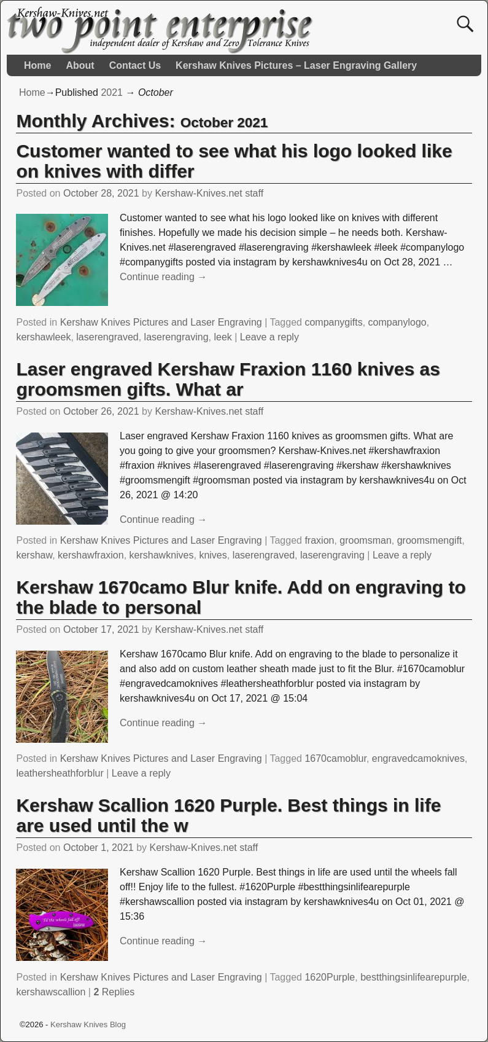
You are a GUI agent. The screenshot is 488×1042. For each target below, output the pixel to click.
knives (213, 555)
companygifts (333, 322)
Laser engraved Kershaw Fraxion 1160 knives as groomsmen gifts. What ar (228, 379)
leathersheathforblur (59, 773)
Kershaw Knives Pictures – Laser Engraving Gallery (296, 65)
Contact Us (135, 65)
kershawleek (43, 337)
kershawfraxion (91, 555)
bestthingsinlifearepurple (413, 977)
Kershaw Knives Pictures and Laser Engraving (161, 322)
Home (37, 65)
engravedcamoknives (418, 758)
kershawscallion (50, 992)
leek (222, 337)
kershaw (34, 555)
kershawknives (162, 555)
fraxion (319, 540)
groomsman (365, 540)
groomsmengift (429, 540)
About (80, 65)
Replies (113, 992)
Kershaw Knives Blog (88, 1024)
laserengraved (107, 337)
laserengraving (176, 337)
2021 (112, 92)
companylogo (397, 322)
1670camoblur (335, 758)
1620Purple (329, 977)
